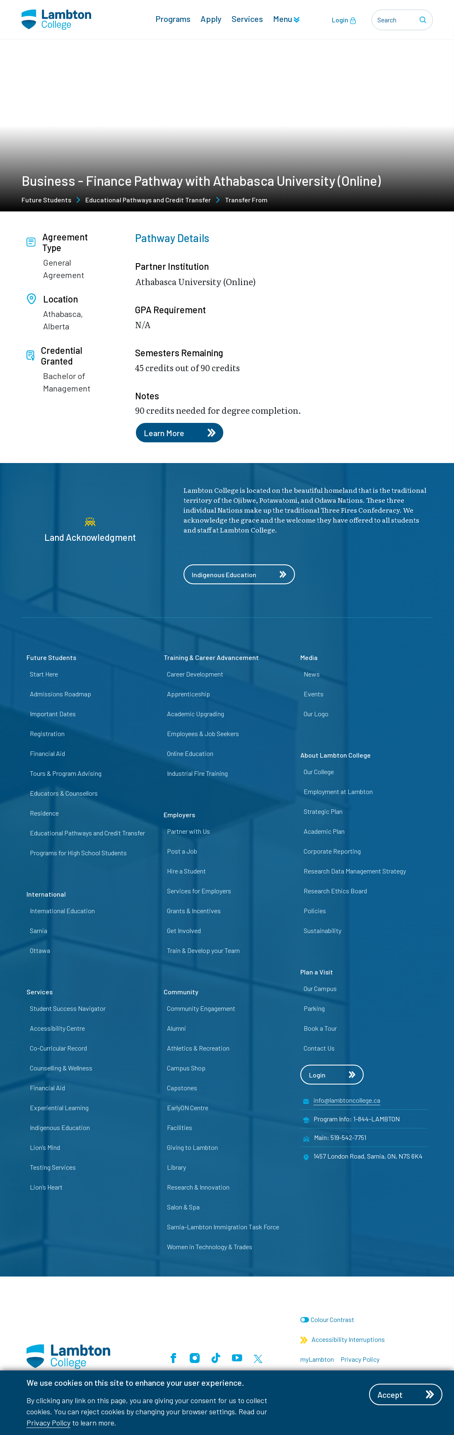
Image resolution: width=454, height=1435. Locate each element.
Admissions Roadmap (60, 694)
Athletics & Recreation (198, 1048)
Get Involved (184, 930)
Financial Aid (47, 753)
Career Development (195, 674)
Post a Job (182, 851)
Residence (44, 813)
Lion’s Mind (45, 1147)
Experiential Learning (59, 1107)
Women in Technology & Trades (209, 1246)
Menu (286, 19)
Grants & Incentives (194, 910)
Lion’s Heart (46, 1187)
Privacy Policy (48, 1422)
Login (344, 20)
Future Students (46, 200)
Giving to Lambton (192, 1147)
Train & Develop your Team (203, 950)
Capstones (182, 1088)
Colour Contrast (332, 1320)
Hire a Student (186, 871)
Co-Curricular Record (58, 1048)
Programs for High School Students (78, 853)
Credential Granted (54, 355)
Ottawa (40, 950)
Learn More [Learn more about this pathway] (180, 433)
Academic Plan (324, 831)
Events (314, 694)
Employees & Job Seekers (203, 733)
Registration (47, 733)
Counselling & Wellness (61, 1068)
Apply (211, 19)
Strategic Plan (323, 811)
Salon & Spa (183, 1207)
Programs (173, 19)
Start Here (44, 674)
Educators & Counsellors (64, 793)
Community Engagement (201, 1008)
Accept (407, 1394)
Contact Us (319, 1048)
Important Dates (53, 714)
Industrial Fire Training (197, 773)
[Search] (424, 20)
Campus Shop (186, 1068)
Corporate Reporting (332, 851)
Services (247, 19)
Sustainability (322, 930)
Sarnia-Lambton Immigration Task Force (223, 1227)
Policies (315, 910)
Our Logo (316, 714)
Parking (314, 1008)
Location (52, 298)
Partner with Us (188, 831)
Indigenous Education (239, 574)
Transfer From (246, 200)
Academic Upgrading (195, 714)
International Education (62, 910)
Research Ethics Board (335, 891)
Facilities (179, 1127)
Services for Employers (199, 891)
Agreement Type (57, 242)
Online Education (190, 753)
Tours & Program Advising (65, 773)
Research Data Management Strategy (355, 871)
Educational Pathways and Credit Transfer (148, 200)
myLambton (317, 1359)
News (312, 674)
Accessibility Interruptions (342, 1340)
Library (176, 1167)
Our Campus (320, 988)
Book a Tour (320, 1028)
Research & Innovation (198, 1187)
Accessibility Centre (57, 1028)
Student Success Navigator (68, 1008)
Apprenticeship (188, 694)
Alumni (176, 1028)
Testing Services (53, 1167)
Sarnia (38, 930)
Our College (319, 771)
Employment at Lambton (338, 791)
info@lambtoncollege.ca (347, 1100)
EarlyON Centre (187, 1107)
